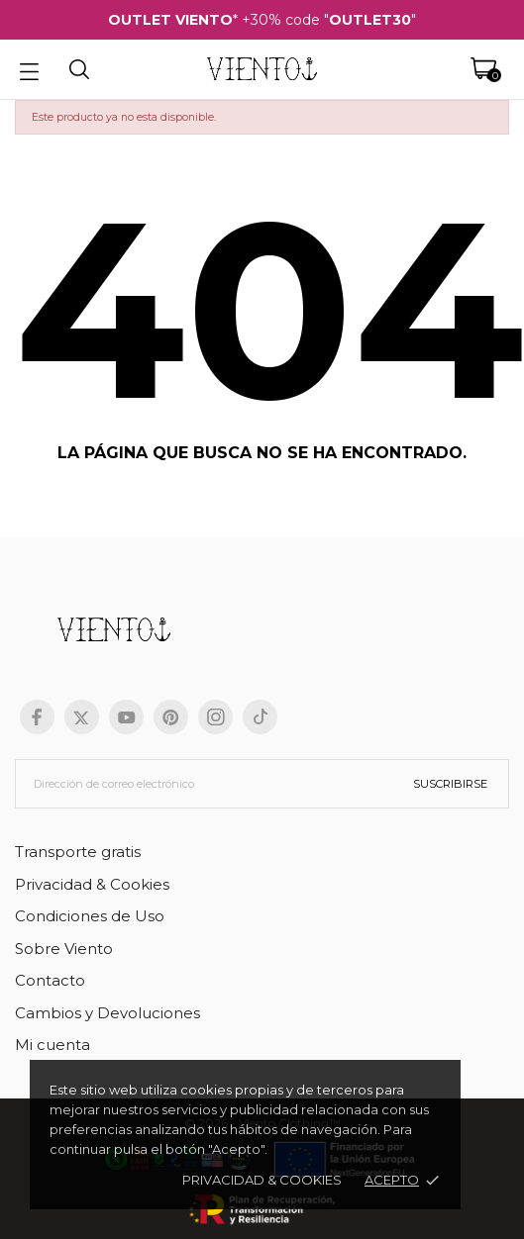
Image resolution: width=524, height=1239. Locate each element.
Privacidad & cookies (262, 1180)
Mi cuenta (52, 1044)
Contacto (50, 980)
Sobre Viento (64, 948)
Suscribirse (450, 784)
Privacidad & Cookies (92, 884)
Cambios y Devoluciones (107, 1012)
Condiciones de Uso (89, 915)
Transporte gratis (78, 851)
